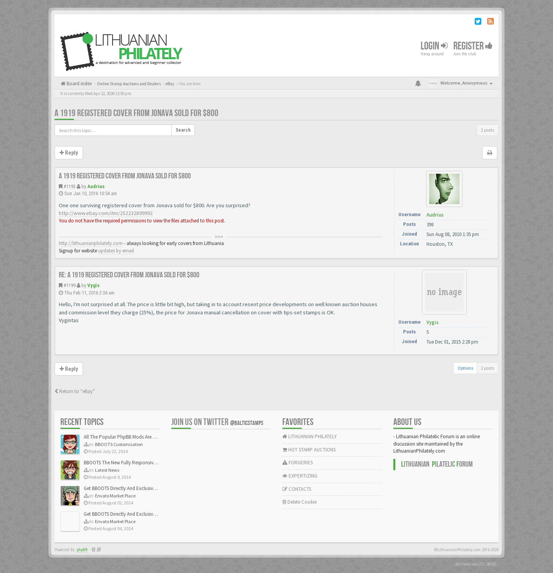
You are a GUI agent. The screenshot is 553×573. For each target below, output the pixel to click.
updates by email (116, 250)
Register (473, 46)
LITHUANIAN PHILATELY (309, 436)
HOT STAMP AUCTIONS (309, 449)
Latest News (107, 470)
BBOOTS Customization (119, 444)
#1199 (69, 285)
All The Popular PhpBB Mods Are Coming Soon (133, 437)
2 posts (487, 130)
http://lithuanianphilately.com (91, 243)
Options (465, 368)
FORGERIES (297, 462)
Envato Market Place (115, 496)
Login (434, 46)
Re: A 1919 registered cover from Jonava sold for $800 (129, 275)
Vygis (93, 285)
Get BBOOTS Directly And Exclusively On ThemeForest (139, 488)
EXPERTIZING (299, 476)
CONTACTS (296, 489)
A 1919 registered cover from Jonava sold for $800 (136, 113)
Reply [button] (69, 153)
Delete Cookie (299, 502)
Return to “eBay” (75, 391)
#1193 (69, 186)
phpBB (82, 549)
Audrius (96, 186)
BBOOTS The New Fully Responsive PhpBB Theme (135, 462)
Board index (78, 83)
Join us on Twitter (217, 422)
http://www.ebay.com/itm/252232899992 (106, 213)
